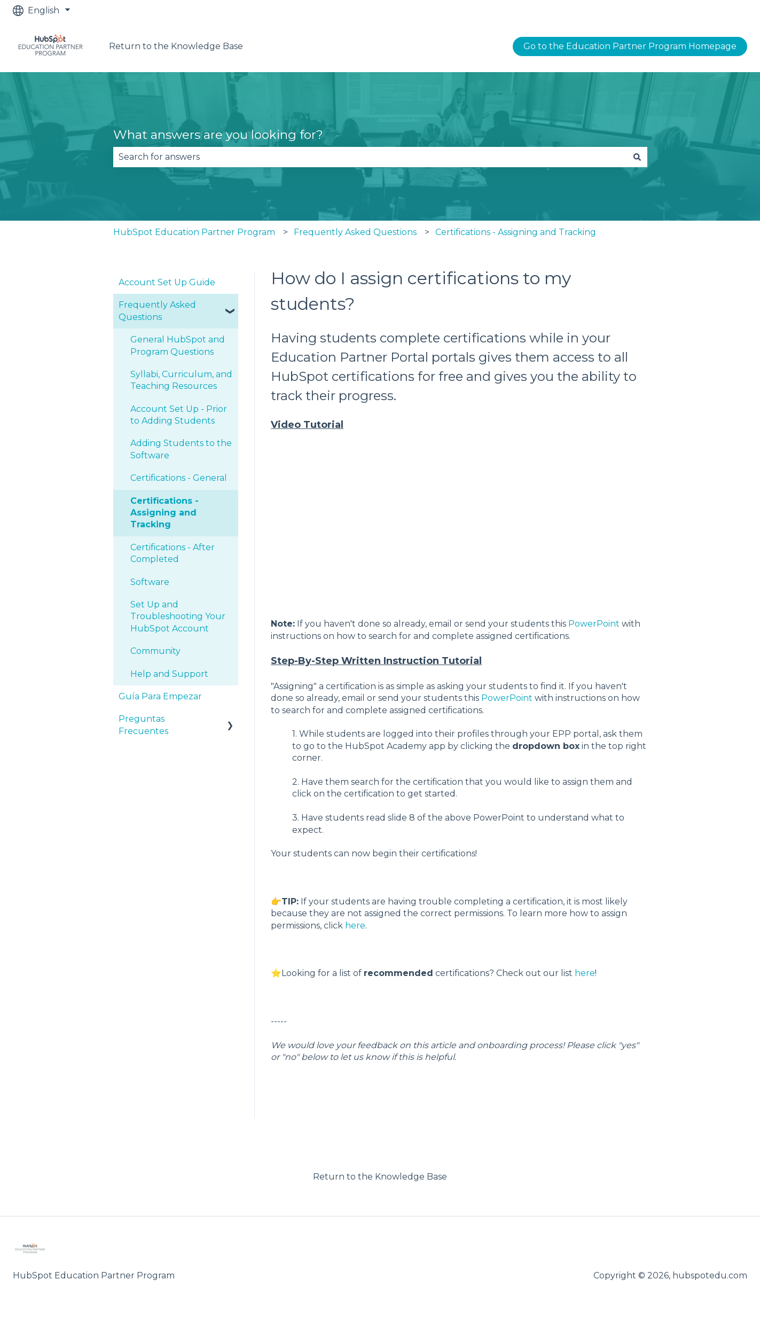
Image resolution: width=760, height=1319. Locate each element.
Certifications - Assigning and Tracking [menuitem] (164, 513)
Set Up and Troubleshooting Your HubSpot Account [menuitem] (177, 616)
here (355, 925)
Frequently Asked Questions (355, 232)
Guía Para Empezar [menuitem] (160, 696)
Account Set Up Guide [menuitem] (167, 282)
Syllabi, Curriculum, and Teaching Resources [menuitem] (181, 380)
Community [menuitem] (155, 651)
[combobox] (370, 157)
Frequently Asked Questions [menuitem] (157, 311)
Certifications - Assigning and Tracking (515, 232)
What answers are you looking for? (218, 134)
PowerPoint (594, 624)
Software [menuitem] (149, 582)
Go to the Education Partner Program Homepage (630, 46)
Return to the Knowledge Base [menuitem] (380, 1177)
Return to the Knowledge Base (176, 46)
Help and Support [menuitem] (169, 674)
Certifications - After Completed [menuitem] (172, 553)
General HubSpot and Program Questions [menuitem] (177, 345)
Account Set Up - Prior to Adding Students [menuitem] (178, 415)
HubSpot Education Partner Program (194, 232)
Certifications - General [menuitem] (178, 478)
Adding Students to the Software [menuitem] (181, 449)
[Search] (637, 157)
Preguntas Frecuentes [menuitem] (143, 725)
